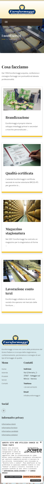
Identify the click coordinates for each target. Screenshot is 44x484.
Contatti (5, 383)
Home (3, 39)
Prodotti (5, 376)
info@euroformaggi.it (32, 395)
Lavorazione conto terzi (20, 291)
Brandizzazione (17, 117)
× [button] (41, 442)
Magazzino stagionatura (15, 231)
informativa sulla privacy (14, 471)
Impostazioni (35, 480)
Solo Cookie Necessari (13, 477)
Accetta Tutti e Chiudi (32, 477)
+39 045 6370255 (30, 387)
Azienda (5, 372)
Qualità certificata (19, 173)
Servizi (4, 380)
